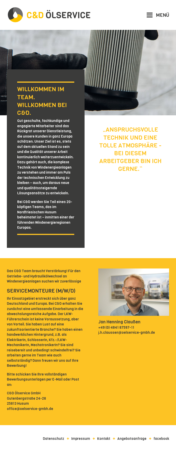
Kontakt (103, 438)
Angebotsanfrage (131, 438)
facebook (161, 438)
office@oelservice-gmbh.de (30, 409)
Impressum (80, 438)
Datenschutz (53, 438)
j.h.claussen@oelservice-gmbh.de (126, 332)
